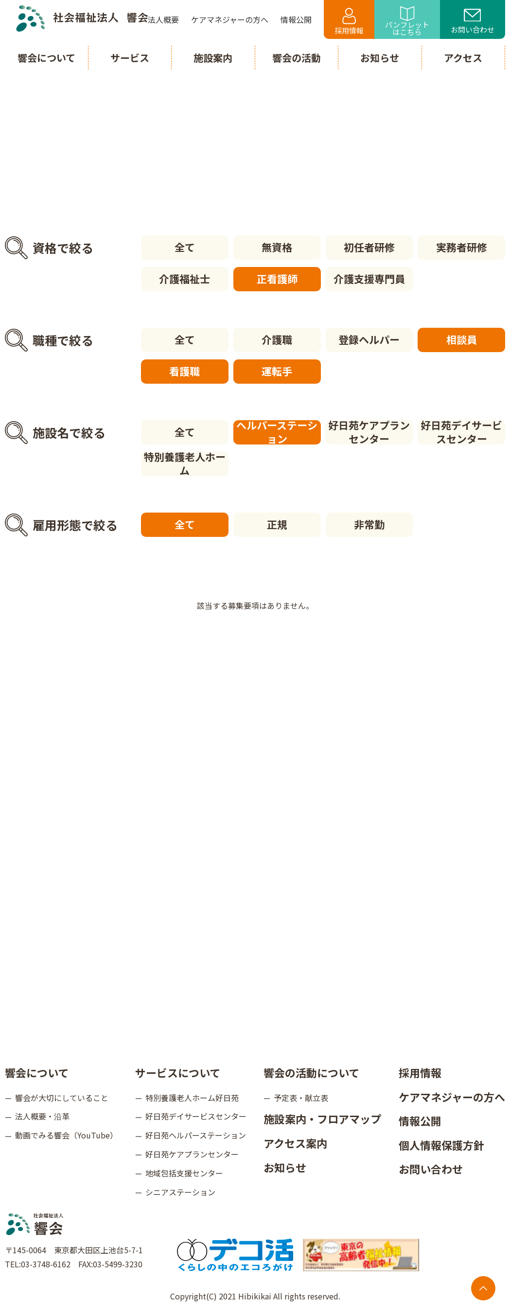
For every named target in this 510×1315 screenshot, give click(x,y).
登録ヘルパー (369, 339)
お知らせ (285, 1167)
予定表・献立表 (301, 1097)
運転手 (277, 371)
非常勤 (369, 524)
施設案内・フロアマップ (322, 1118)
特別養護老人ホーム (185, 464)
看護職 (184, 371)
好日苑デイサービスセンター (461, 432)
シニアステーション (180, 1192)
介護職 (277, 339)
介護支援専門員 (369, 278)
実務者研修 (461, 247)
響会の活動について (311, 1072)
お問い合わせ (472, 22)
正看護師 (277, 278)
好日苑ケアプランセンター (369, 432)
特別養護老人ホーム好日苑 (192, 1097)
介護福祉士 (184, 278)
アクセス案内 (295, 1143)
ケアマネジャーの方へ (452, 1096)
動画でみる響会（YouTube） (66, 1135)
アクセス (463, 58)
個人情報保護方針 (441, 1145)
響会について (37, 1072)
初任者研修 (369, 247)
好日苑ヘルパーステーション (195, 1135)
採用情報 (349, 22)
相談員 (461, 339)
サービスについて (177, 1072)
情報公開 (420, 1120)
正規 (277, 524)
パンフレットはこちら (407, 21)
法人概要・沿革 (42, 1116)
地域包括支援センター (184, 1173)
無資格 (277, 247)
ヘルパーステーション (276, 432)
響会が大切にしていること (61, 1097)
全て (185, 247)
